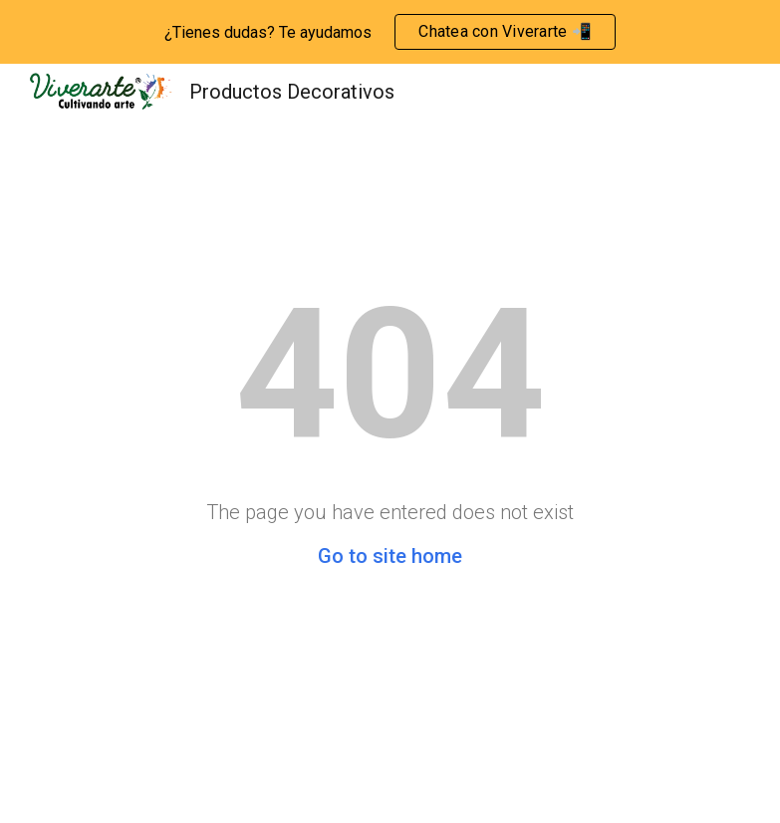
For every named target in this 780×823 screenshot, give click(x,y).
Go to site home (390, 556)
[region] (390, 32)
